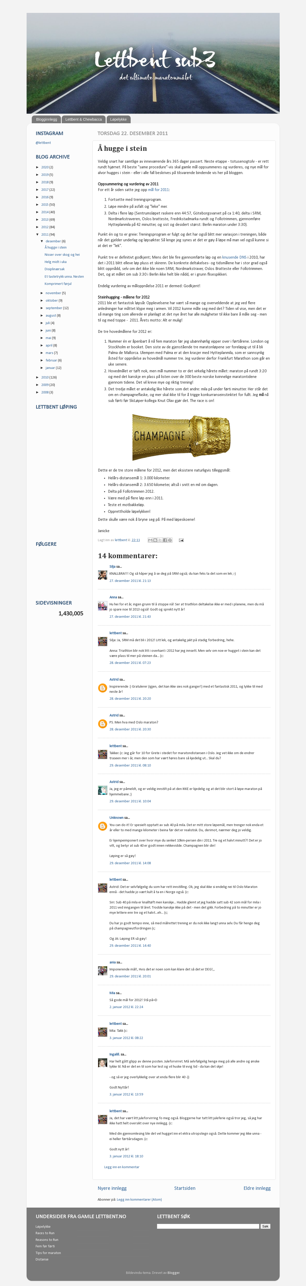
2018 (45, 182)
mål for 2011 (158, 190)
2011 (45, 235)
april (49, 346)
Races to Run (45, 1233)
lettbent (121, 540)
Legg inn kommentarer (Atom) (139, 1200)
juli (48, 323)
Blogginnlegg (46, 119)
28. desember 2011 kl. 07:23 (130, 663)
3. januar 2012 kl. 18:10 (126, 1156)
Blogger (173, 1273)
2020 (45, 167)
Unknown (116, 818)
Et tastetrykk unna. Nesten (64, 277)
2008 (45, 392)
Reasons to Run (47, 1240)
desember (54, 241)
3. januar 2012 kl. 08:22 (126, 1038)
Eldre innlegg (257, 1188)
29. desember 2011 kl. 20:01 (130, 976)
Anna (113, 597)
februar (52, 360)
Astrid (114, 680)
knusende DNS (234, 257)
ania (112, 962)
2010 (45, 378)
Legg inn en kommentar (121, 1167)
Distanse (42, 1260)
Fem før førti (45, 1246)
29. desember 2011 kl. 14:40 (130, 946)
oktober (52, 301)
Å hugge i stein (56, 248)
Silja (112, 567)
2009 (45, 385)
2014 (45, 212)
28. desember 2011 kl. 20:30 (130, 729)
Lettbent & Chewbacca (83, 119)
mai (49, 338)
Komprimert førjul (58, 284)
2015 (45, 205)
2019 (45, 175)
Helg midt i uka (56, 262)
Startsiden (184, 1188)
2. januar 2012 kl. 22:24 (126, 1007)
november (54, 293)
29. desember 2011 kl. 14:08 (130, 863)
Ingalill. (114, 1055)
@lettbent (43, 143)
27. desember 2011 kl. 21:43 (130, 617)
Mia (112, 993)
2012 (45, 227)
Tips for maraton (48, 1253)
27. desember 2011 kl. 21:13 (130, 581)
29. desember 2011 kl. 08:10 (130, 766)
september (54, 308)
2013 (45, 220)
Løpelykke (118, 119)
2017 (45, 190)
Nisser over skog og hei (62, 255)
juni (49, 331)
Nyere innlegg (112, 1188)
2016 (45, 197)
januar (51, 368)
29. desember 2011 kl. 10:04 (130, 801)
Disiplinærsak (55, 269)
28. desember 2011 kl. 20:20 (130, 699)
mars (50, 353)
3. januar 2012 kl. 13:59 (126, 1095)
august (51, 316)
